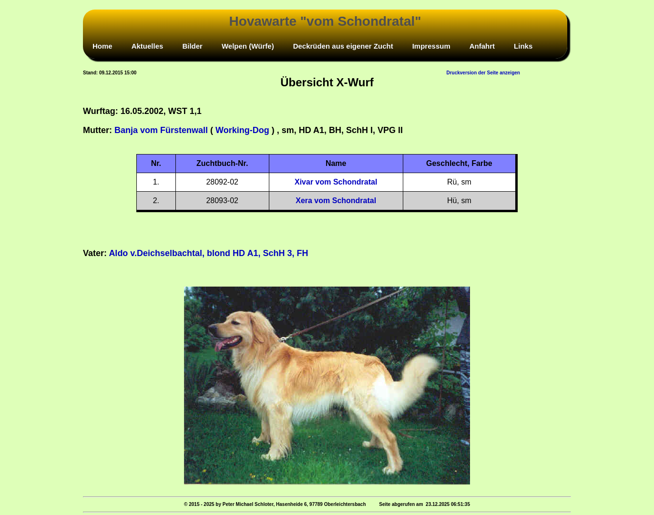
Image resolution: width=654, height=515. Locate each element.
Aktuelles (148, 46)
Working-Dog (242, 130)
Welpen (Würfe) (248, 46)
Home (102, 46)
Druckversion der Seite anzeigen (483, 72)
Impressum (431, 46)
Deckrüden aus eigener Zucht (343, 46)
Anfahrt (482, 46)
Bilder (192, 46)
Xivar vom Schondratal (336, 182)
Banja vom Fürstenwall (161, 130)
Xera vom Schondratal (336, 200)
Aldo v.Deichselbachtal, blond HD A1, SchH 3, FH (208, 253)
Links (523, 46)
